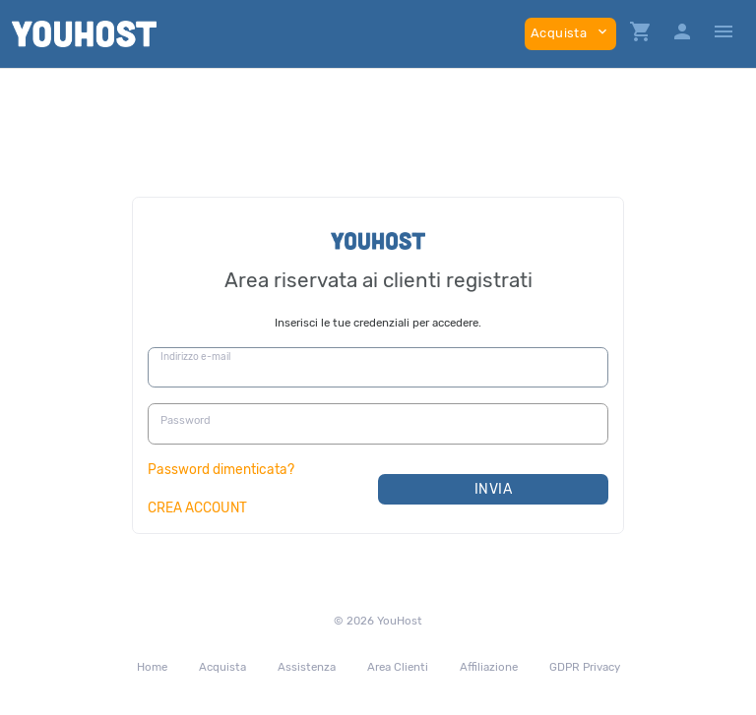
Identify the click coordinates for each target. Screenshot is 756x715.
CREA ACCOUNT (197, 507)
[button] (641, 34)
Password (185, 420)
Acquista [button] (570, 32)
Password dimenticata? (221, 469)
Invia (493, 489)
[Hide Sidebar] (723, 34)
